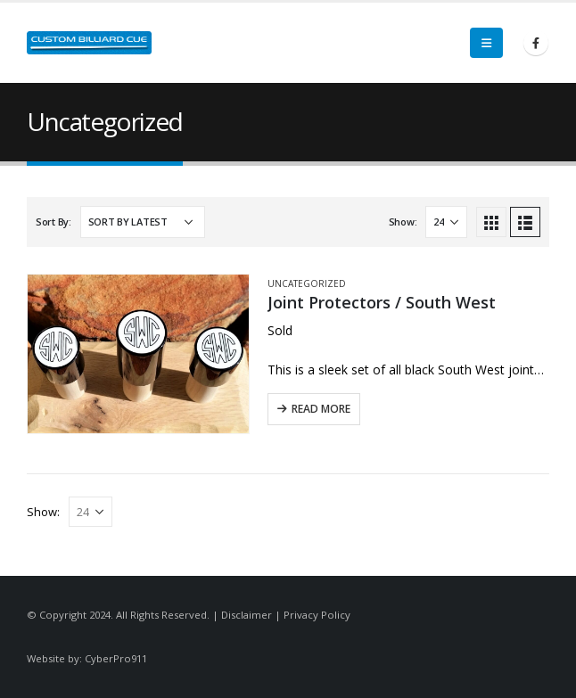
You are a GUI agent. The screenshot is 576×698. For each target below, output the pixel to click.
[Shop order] (142, 222)
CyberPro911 (116, 658)
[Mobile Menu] (486, 43)
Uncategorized (306, 283)
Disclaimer (246, 614)
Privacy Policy (317, 614)
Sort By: (53, 221)
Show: (403, 221)
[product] (138, 354)
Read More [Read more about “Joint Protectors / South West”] (321, 408)
